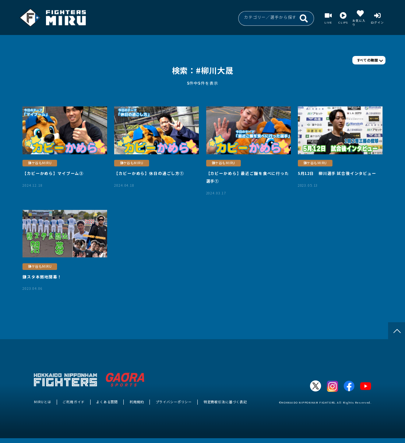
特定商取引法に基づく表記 (225, 401)
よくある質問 (107, 401)
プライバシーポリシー (174, 401)
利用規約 (137, 401)
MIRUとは (42, 401)
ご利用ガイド (73, 401)
